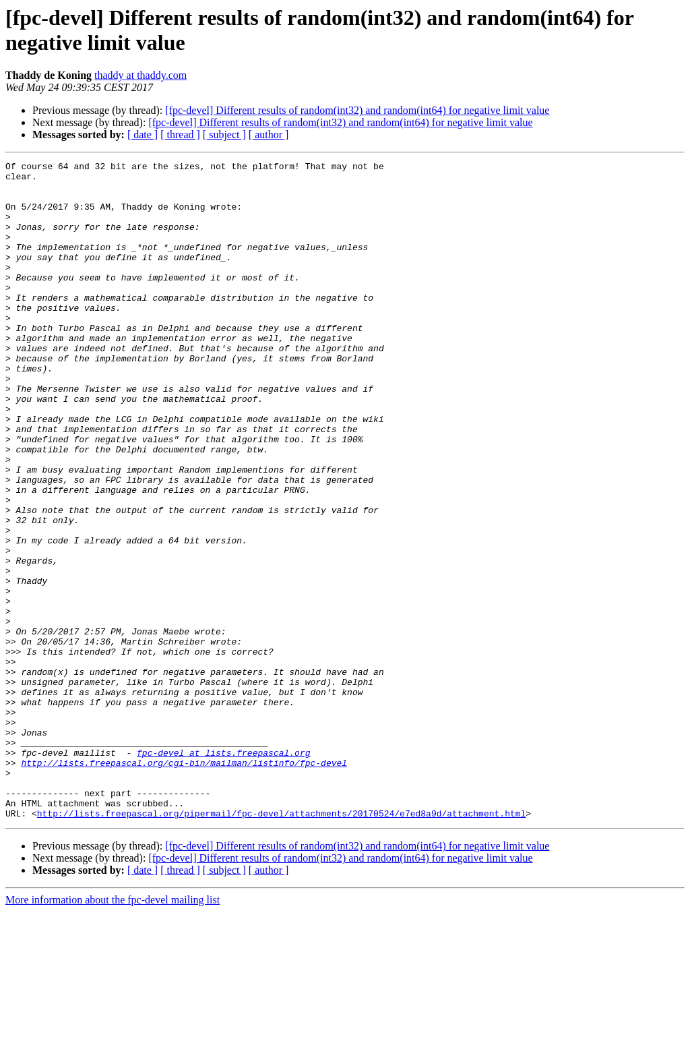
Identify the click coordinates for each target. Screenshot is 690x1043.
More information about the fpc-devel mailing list (112, 1031)
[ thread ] (180, 134)
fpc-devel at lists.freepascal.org (223, 872)
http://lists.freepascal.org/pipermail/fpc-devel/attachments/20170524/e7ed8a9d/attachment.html (281, 944)
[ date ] (142, 134)
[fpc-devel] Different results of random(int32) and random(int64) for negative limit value (357, 110)
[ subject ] (224, 134)
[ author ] (269, 134)
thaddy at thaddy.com (140, 75)
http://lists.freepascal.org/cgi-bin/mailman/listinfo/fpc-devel (184, 884)
